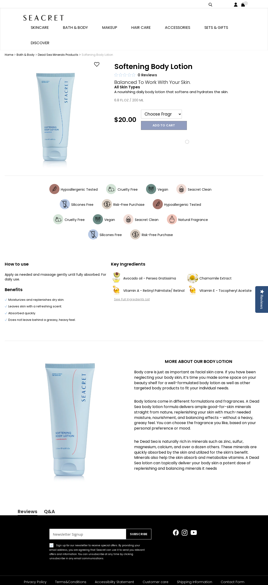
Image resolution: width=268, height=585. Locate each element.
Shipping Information (194, 565)
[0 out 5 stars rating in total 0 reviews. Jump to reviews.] (135, 48)
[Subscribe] (137, 517)
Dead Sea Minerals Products (58, 29)
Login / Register (236, 4)
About (123, 575)
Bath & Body (26, 29)
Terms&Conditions (70, 565)
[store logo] (49, 17)
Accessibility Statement (114, 565)
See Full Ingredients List (129, 273)
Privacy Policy (35, 565)
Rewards (143, 575)
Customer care (155, 565)
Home (9, 29)
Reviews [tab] (27, 485)
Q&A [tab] (49, 485)
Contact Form (232, 565)
